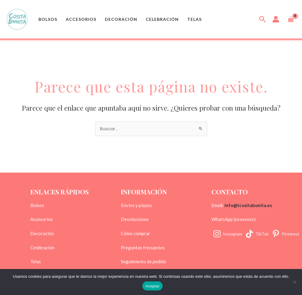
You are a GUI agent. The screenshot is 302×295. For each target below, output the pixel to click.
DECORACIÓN (121, 19)
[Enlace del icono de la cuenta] (275, 19)
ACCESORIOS (81, 19)
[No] (294, 282)
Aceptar (152, 286)
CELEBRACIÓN (162, 19)
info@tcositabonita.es (248, 205)
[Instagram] (227, 233)
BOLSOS (47, 19)
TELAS (194, 19)
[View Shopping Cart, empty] (290, 19)
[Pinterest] (285, 233)
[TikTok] (257, 233)
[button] (262, 19)
